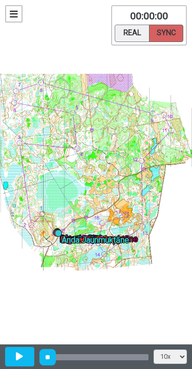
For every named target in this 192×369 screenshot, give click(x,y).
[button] (60, 235)
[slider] (47, 357)
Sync (166, 32)
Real (132, 32)
